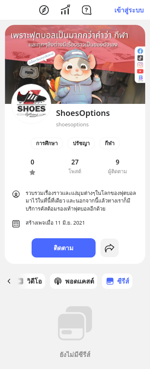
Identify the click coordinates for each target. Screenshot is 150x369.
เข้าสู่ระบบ (129, 10)
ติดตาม (64, 247)
